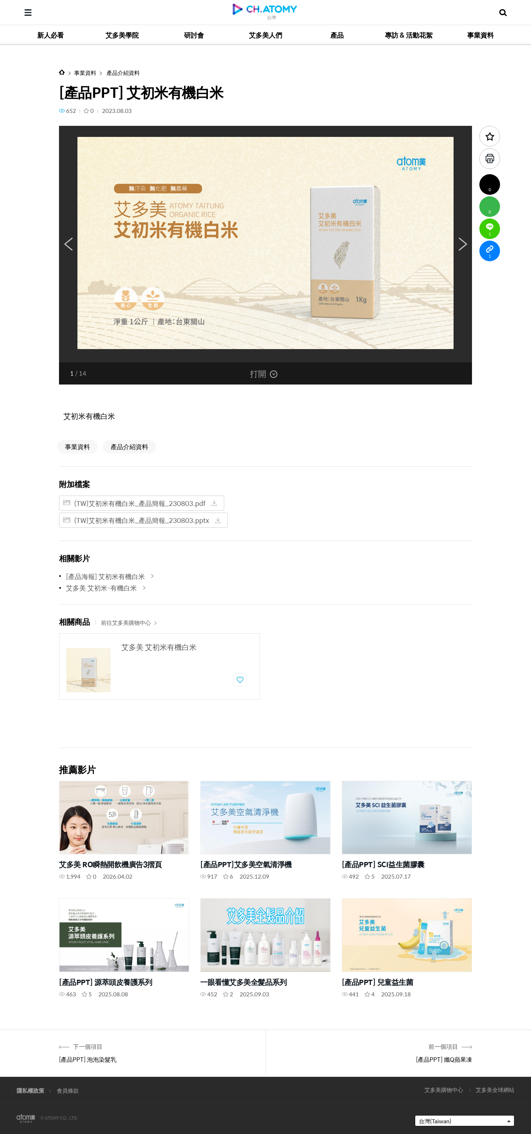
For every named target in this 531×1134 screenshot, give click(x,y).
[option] (265, 244)
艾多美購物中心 (443, 1089)
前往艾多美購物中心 (129, 622)
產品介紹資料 (122, 72)
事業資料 (85, 72)
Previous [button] (68, 244)
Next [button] (463, 244)
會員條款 (68, 1090)
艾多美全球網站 (495, 1089)
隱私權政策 (30, 1090)
